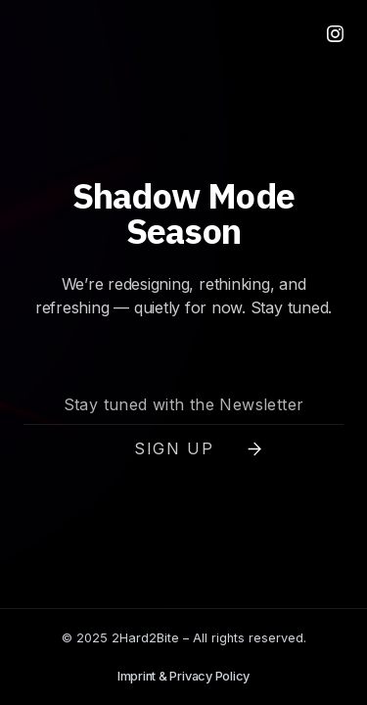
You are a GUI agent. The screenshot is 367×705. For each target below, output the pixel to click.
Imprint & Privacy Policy (183, 676)
